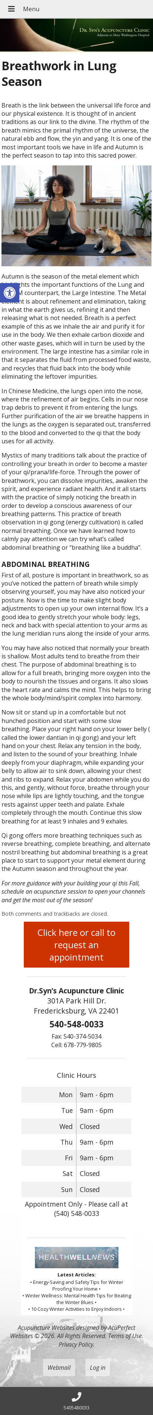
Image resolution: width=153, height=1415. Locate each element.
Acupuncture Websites (46, 1328)
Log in (97, 1367)
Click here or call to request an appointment (76, 944)
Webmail (59, 1367)
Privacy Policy (76, 1344)
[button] (9, 292)
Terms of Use (125, 1336)
